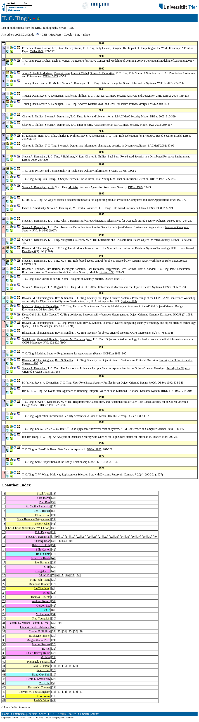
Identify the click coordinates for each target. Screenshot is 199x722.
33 (116, 536)
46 (3, 687)
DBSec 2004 (170, 95)
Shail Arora (28, 339)
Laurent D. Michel (50, 83)
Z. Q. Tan (58, 428)
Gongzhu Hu (119, 48)
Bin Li (25, 390)
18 (3, 566)
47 (3, 691)
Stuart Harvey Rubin (69, 48)
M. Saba (73, 187)
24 (83, 536)
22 (78, 536)
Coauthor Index (16, 485)
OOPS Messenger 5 (43, 326)
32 (53, 497)
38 (144, 536)
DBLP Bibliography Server (50, 27)
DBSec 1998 (154, 208)
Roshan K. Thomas (33, 268)
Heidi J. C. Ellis (47, 135)
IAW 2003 (155, 124)
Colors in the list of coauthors (15, 707)
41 (53, 523)
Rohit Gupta (49, 314)
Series (42, 713)
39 (149, 536)
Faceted (71, 713)
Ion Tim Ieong (30, 436)
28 (53, 592)
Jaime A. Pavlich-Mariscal (37, 73)
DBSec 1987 (94, 449)
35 (127, 536)
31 (3, 622)
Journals (32, 713)
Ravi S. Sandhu (147, 268)
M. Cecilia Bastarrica (85, 208)
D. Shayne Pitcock (67, 178)
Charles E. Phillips (75, 95)
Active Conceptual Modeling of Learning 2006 (164, 60)
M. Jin (25, 199)
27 (53, 506)
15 (3, 553)
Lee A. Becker (43, 428)
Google (68, 34)
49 (3, 700)
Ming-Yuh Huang (45, 178)
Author (95, 713)
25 (89, 536)
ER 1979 (102, 461)
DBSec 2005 (50, 76)
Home (5, 713)
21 (53, 515)
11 (4, 536)
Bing (77, 34)
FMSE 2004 (155, 103)
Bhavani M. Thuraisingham (38, 248)
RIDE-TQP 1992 (171, 390)
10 (3, 532)
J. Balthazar (67, 156)
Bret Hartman (128, 268)
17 (67, 536)
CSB (44, 34)
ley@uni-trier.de (65, 717)
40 (155, 536)
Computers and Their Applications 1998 (152, 199)
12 (3, 540)
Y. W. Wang (41, 474)
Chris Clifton (86, 178)
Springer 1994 (129, 301)
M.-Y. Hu (91, 239)
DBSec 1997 (174, 220)
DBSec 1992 (165, 382)
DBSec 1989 (135, 415)
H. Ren (79, 156)
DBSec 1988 (160, 436)
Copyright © (7, 717)
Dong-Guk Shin (31, 314)
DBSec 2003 (157, 116)
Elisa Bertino (53, 268)
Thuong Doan (62, 73)
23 (3, 588)
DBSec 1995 (107, 272)
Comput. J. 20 (132, 474)
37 (138, 536)
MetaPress (55, 34)
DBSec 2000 (29, 159)
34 (122, 536)
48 (3, 696)
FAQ (71, 27)
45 (3, 683)
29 (105, 536)
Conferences (18, 713)
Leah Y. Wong (60, 60)
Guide (30, 34)
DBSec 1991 (47, 405)
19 (53, 532)
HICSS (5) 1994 (182, 314)
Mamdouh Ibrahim (47, 339)
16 (53, 553)
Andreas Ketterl (87, 103)
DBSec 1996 (178, 239)
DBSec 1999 (157, 178)
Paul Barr (113, 156)
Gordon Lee (49, 48)
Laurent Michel (80, 73)
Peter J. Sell (75, 322)
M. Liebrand (29, 135)
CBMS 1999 (126, 170)
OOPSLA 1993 (111, 353)
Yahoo (86, 34)
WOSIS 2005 (164, 83)
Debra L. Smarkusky (34, 208)
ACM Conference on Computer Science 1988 (146, 428)
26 (94, 536)
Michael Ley (50, 717)
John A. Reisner (70, 220)
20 (3, 575)
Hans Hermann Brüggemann (102, 268)
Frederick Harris (31, 48)
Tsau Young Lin (105, 178)
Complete (83, 713)
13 (53, 493)
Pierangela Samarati (73, 268)
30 (53, 528)
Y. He (51, 187)
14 (3, 549)
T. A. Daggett (55, 287)
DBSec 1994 (46, 309)
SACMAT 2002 (157, 145)
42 (53, 549)
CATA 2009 (37, 51)
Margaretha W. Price (72, 239)
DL (24, 34)
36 (133, 536)
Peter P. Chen (43, 60)
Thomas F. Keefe (112, 322)
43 (3, 674)
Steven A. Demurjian (102, 73)
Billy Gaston (103, 48)
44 (3, 678)
